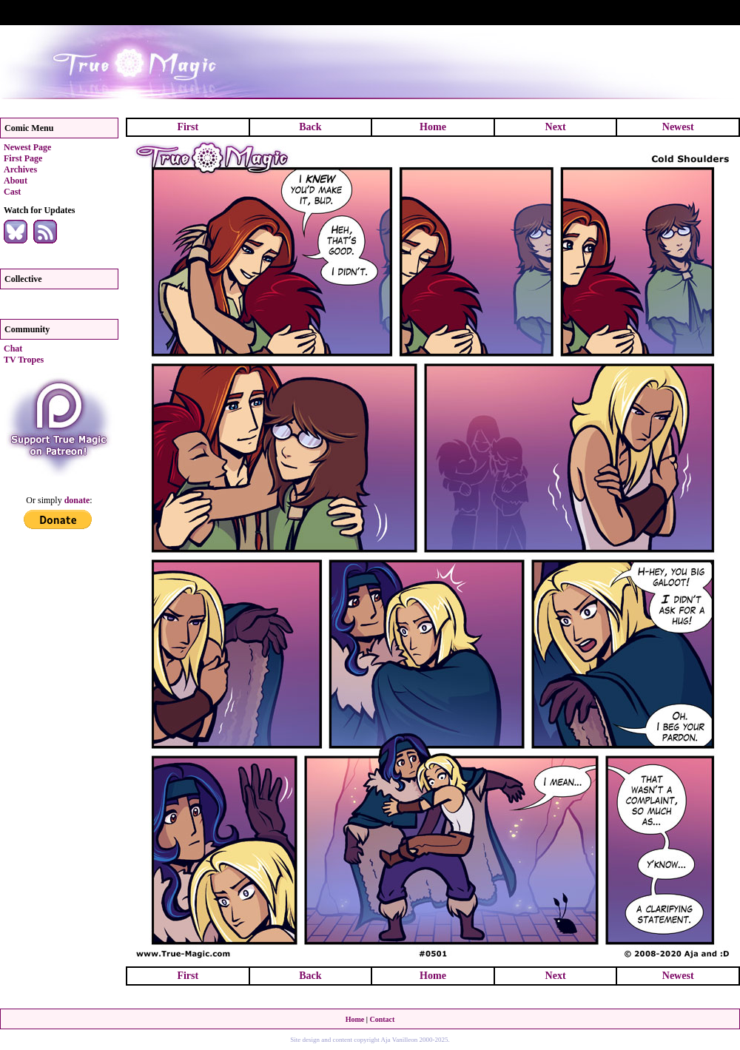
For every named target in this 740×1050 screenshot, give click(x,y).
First (187, 126)
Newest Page (27, 147)
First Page (23, 158)
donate (77, 500)
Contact (381, 1019)
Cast (12, 191)
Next (555, 126)
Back (310, 126)
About (15, 180)
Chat (13, 348)
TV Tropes (24, 359)
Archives (20, 169)
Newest (678, 126)
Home (433, 126)
